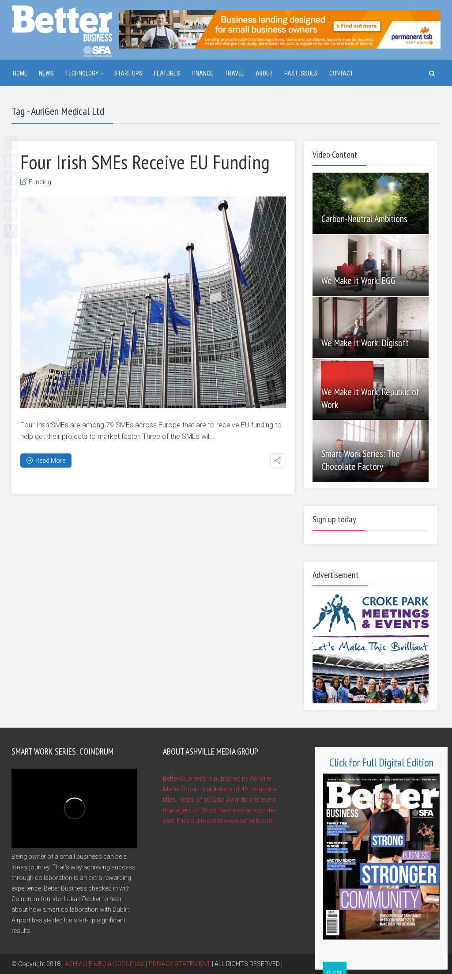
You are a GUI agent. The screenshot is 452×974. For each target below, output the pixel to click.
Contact (341, 73)
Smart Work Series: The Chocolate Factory (360, 459)
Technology (81, 73)
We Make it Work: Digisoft (365, 342)
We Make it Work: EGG (358, 280)
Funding (40, 181)
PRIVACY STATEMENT (180, 963)
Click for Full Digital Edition (381, 762)
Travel (234, 73)
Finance (202, 73)
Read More (45, 460)
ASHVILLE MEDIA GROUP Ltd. (105, 963)
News (46, 73)
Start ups (128, 73)
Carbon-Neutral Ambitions (364, 218)
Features (167, 73)
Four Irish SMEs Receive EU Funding (145, 161)
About (264, 73)
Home (20, 73)
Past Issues (301, 73)
